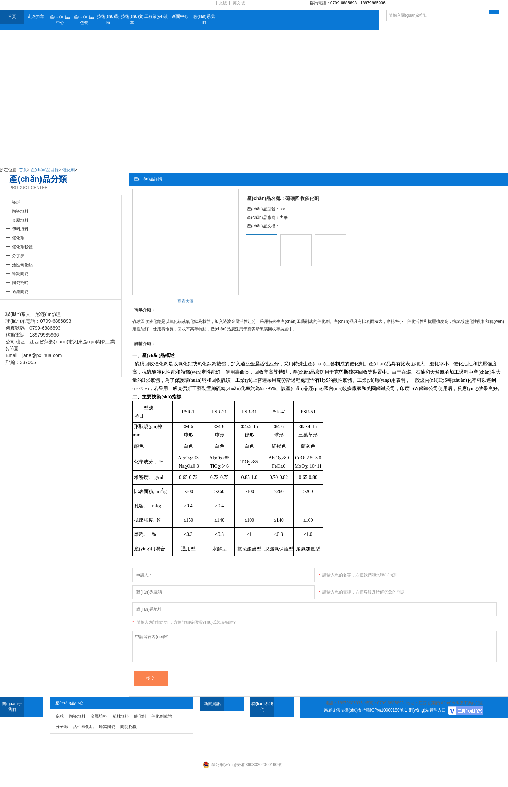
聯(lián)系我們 (204, 19)
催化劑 (68, 169)
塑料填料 (20, 229)
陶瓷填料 (20, 211)
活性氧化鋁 (22, 264)
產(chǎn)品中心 (60, 19)
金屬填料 (20, 220)
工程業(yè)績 (156, 16)
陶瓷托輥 (20, 282)
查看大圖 (185, 301)
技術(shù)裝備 (108, 19)
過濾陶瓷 (20, 291)
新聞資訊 (212, 703)
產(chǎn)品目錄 (45, 169)
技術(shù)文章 (132, 19)
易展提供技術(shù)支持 (345, 710)
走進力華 (36, 16)
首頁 (12, 16)
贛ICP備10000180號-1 (386, 710)
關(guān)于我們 (12, 706)
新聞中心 (180, 16)
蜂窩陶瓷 (20, 273)
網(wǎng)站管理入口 (427, 710)
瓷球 (16, 202)
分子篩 (18, 256)
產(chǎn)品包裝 (84, 19)
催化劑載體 (22, 247)
